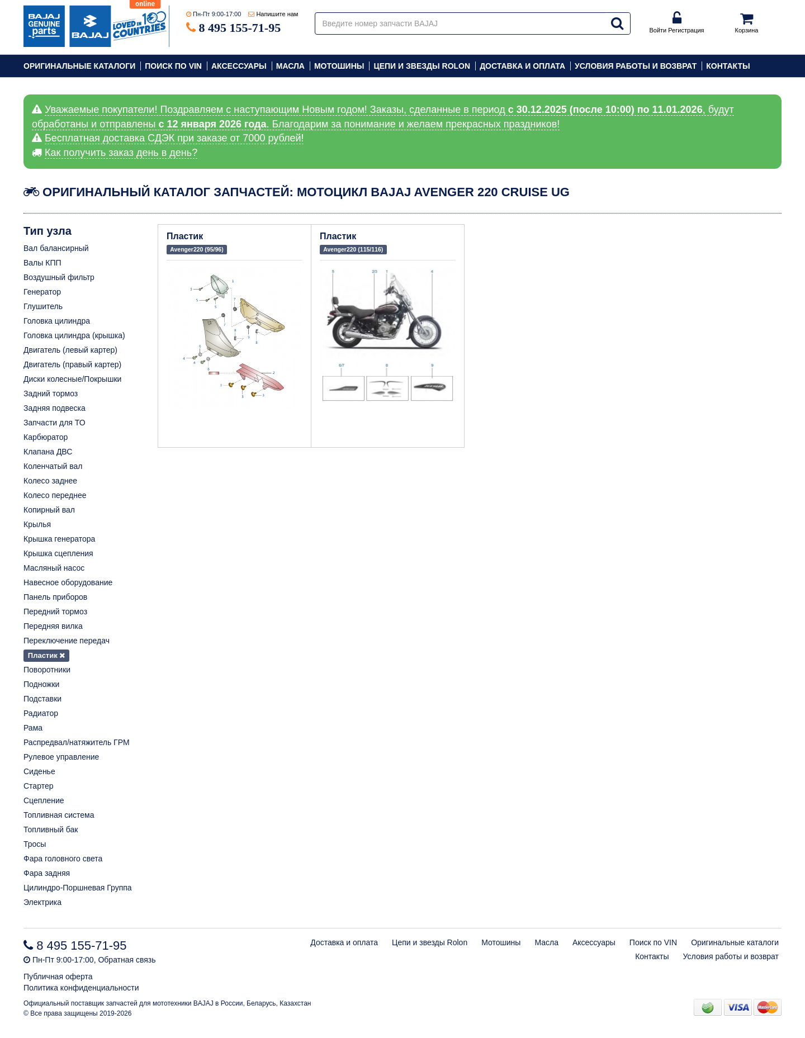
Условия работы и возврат (636, 65)
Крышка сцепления (58, 553)
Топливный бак (50, 829)
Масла (290, 65)
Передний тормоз (55, 611)
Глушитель (43, 306)
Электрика (42, 902)
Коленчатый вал (53, 466)
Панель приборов (55, 597)
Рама (32, 727)
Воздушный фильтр (58, 277)
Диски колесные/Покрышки (72, 379)
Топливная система (58, 815)
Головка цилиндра (56, 320)
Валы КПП (42, 262)
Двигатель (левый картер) (70, 349)
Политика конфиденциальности (81, 987)
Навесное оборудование (67, 582)
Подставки (42, 698)
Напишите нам (277, 14)
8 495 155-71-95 (240, 28)
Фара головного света (62, 858)
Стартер (38, 785)
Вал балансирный (56, 248)
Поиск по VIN (173, 65)
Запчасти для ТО (54, 422)
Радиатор (40, 713)
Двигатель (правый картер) (72, 364)
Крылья (37, 524)
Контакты (728, 65)
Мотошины (339, 65)
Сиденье (39, 771)
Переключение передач (66, 640)
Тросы (34, 844)
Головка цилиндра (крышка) (74, 335)
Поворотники (46, 669)
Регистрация (686, 30)
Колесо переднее (55, 495)
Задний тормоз (50, 393)
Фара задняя (46, 873)
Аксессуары (239, 65)
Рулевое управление (61, 756)
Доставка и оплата (522, 65)
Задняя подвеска (54, 408)
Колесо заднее (50, 480)
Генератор (42, 291)
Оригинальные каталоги (79, 65)
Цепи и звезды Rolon (421, 65)
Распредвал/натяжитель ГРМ (76, 742)
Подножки (41, 684)
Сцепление (43, 800)
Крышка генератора (59, 538)
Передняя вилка (53, 626)
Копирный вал (49, 509)
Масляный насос (53, 567)
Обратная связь (126, 959)
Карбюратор (45, 437)
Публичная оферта (58, 976)
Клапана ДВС (47, 451)
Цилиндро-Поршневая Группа (77, 887)
